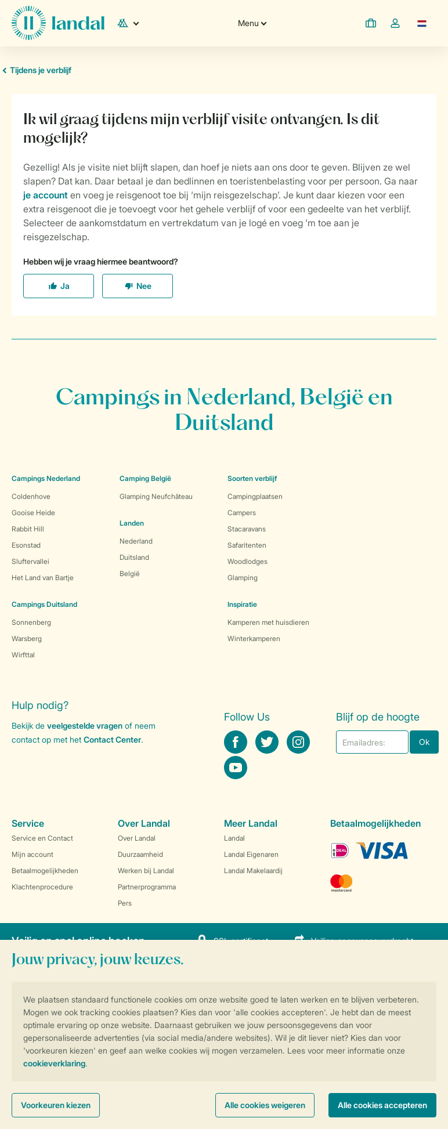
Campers (241, 512)
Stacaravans (246, 528)
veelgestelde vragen (84, 725)
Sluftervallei (30, 561)
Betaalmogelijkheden (45, 870)
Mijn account (32, 854)
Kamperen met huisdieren (268, 622)
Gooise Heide (33, 512)
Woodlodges (247, 561)
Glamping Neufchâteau (156, 496)
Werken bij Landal (146, 870)
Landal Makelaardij (253, 870)
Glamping (242, 577)
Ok (424, 742)
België (130, 573)
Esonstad (26, 545)
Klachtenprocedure (42, 886)
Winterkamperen (253, 638)
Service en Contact (42, 838)
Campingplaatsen (255, 496)
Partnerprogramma (147, 886)
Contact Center (112, 739)
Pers (125, 903)
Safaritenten (246, 545)
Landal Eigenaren (251, 854)
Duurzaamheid (140, 854)
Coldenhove (31, 496)
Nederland (136, 541)
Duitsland (134, 557)
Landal (234, 838)
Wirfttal (23, 654)
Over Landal (137, 838)
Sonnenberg (31, 622)
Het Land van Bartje (43, 577)
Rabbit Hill (28, 528)
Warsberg (27, 638)
